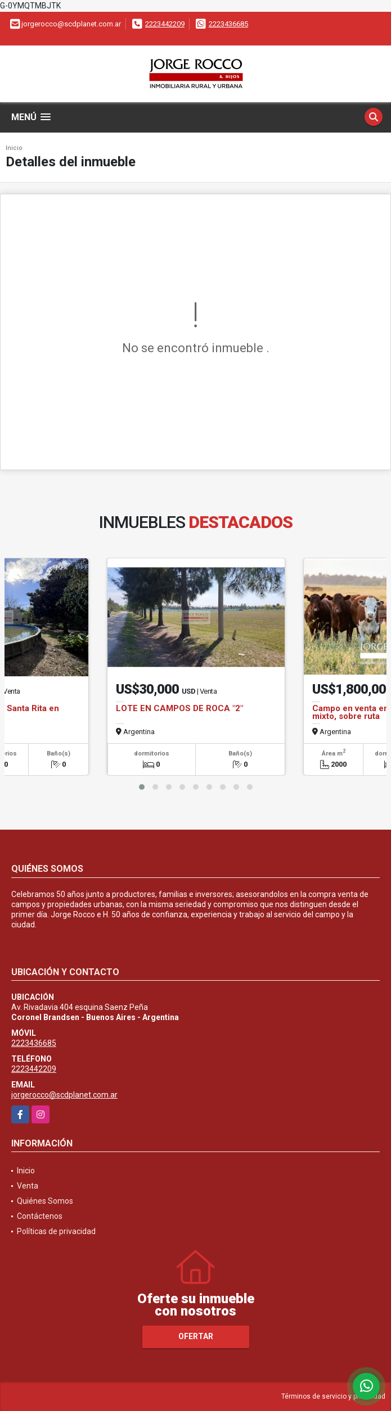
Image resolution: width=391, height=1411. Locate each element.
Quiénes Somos (45, 1200)
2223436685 (228, 24)
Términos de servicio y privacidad (333, 1396)
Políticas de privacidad (56, 1231)
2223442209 (165, 24)
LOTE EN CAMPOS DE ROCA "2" (179, 708)
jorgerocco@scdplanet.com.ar (64, 1094)
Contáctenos (39, 1216)
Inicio (14, 148)
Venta (27, 1185)
